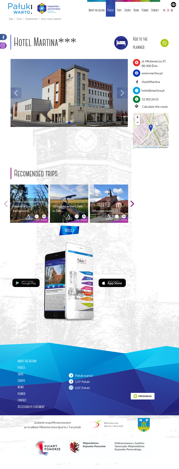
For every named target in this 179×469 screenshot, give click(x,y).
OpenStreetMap (150, 147)
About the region (97, 10)
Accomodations (31, 19)
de (172, 10)
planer (21, 393)
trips (20, 374)
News (136, 10)
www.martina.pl (152, 73)
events (21, 380)
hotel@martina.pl (153, 90)
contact (22, 400)
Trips (119, 10)
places (21, 367)
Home (11, 19)
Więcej (69, 230)
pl (164, 10)
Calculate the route (150, 106)
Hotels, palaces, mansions (51, 19)
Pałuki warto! (81, 375)
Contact (155, 10)
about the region (27, 361)
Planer (145, 10)
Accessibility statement (31, 406)
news (21, 387)
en (168, 10)
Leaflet (138, 147)
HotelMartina (151, 82)
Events (127, 10)
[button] (69, 123)
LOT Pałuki (79, 381)
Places (110, 10)
